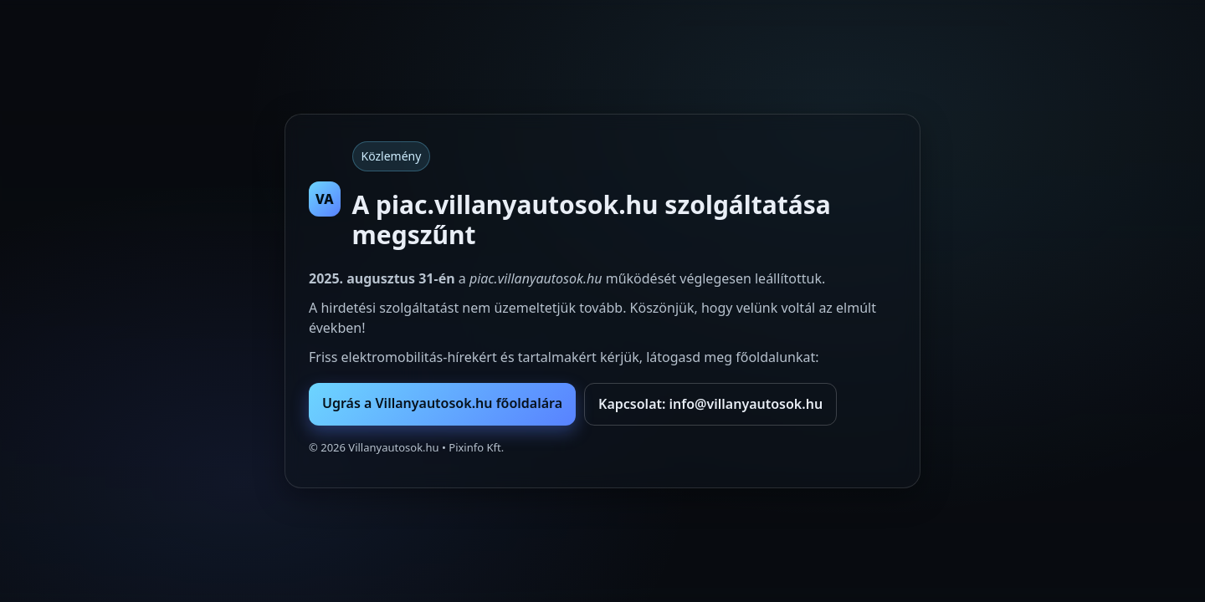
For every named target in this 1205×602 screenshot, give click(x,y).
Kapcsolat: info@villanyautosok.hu (710, 404)
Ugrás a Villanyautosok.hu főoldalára (442, 403)
